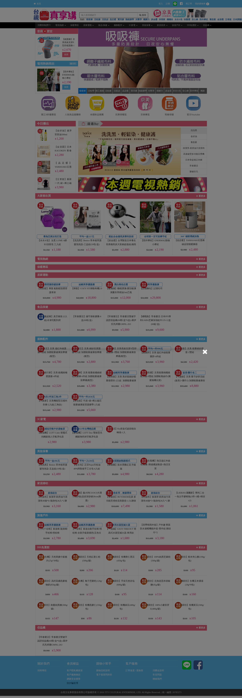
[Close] (205, 352)
